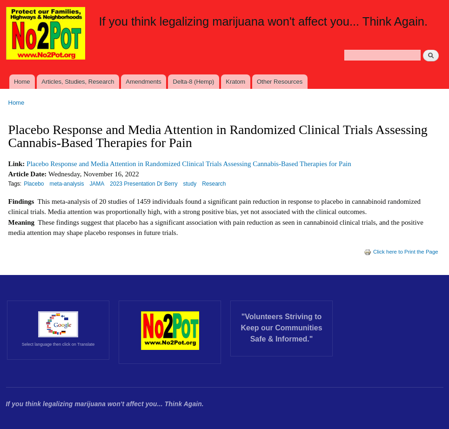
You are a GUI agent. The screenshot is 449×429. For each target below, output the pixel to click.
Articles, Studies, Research (77, 81)
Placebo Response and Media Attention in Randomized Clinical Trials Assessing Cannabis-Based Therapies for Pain (189, 164)
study (190, 184)
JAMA (96, 184)
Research (214, 184)
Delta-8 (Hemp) (193, 81)
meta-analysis (66, 184)
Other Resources (279, 81)
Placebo (34, 184)
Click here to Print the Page (401, 252)
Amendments (143, 81)
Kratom (235, 81)
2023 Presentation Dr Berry (143, 184)
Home (22, 81)
